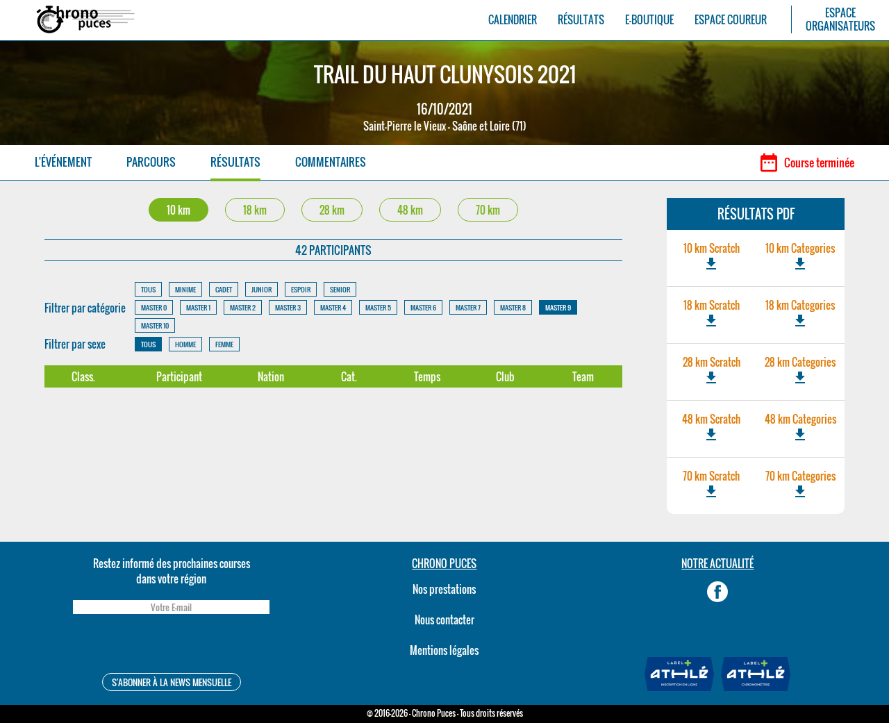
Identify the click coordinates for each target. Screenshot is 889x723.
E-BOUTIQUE (649, 19)
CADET (223, 289)
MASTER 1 (198, 307)
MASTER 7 (468, 307)
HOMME (185, 344)
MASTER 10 (155, 325)
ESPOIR (300, 289)
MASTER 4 (333, 307)
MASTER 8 (513, 307)
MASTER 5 (378, 307)
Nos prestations (444, 589)
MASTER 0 (154, 307)
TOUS (148, 289)
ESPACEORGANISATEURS (840, 19)
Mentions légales (444, 650)
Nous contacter (444, 619)
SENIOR (340, 289)
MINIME (185, 289)
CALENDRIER (512, 19)
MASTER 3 (288, 307)
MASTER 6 (423, 307)
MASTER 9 (558, 307)
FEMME (224, 344)
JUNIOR (261, 289)
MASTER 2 (243, 307)
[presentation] (171, 645)
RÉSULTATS (581, 19)
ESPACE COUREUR (731, 19)
